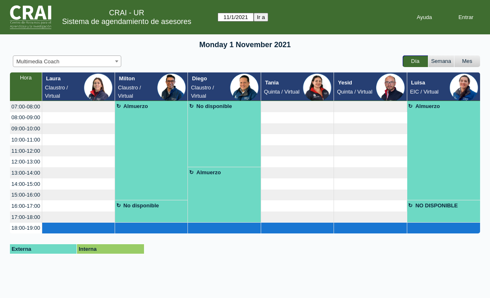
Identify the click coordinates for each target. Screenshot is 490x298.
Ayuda (424, 17)
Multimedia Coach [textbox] (38, 61)
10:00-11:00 (26, 140)
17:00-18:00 (26, 217)
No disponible (214, 106)
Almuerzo (135, 106)
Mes (467, 61)
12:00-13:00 (26, 162)
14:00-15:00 (26, 184)
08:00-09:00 (26, 117)
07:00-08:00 (26, 106)
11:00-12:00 (26, 151)
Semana (441, 61)
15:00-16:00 (26, 195)
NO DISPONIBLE (437, 205)
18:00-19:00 (26, 228)
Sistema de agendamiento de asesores (126, 21)
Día (415, 61)
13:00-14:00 (26, 173)
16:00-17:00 (26, 206)
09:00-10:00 (26, 128)
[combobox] (67, 61)
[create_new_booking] (78, 106)
